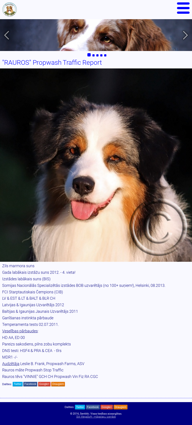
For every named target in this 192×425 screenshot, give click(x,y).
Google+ (44, 384)
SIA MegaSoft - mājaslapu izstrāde (96, 416)
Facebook (30, 384)
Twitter (18, 384)
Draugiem (58, 384)
